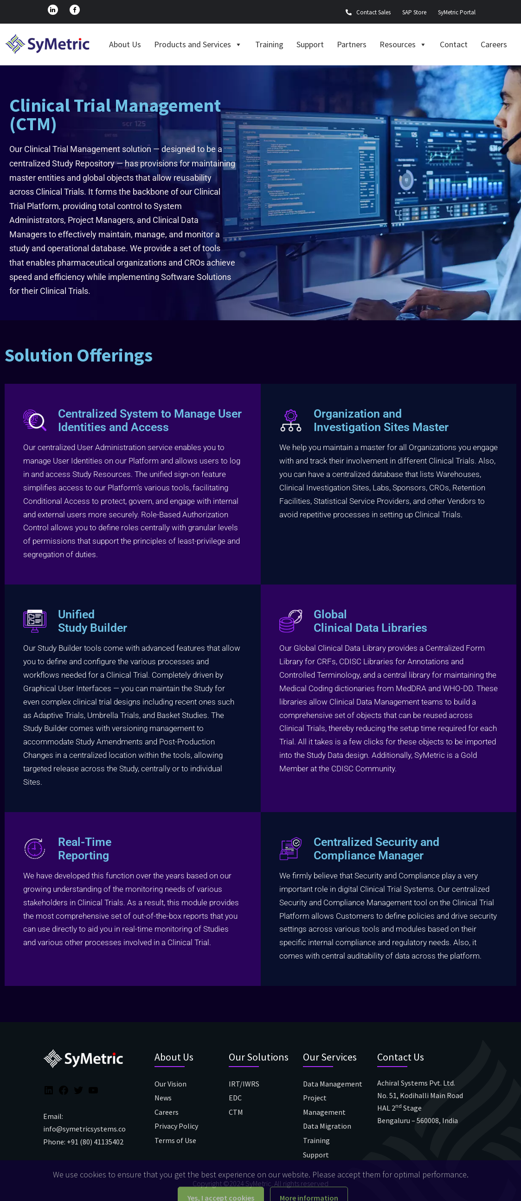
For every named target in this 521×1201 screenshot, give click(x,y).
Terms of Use (175, 1140)
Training (269, 44)
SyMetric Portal (457, 12)
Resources (403, 44)
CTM (236, 1112)
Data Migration (327, 1126)
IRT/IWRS (244, 1083)
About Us (125, 44)
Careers (494, 44)
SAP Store (414, 12)
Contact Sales (368, 12)
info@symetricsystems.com (87, 1128)
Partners (352, 44)
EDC (235, 1097)
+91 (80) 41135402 (95, 1141)
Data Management (332, 1083)
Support (310, 44)
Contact (454, 44)
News (163, 1097)
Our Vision (170, 1083)
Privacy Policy (176, 1126)
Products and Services (198, 44)
